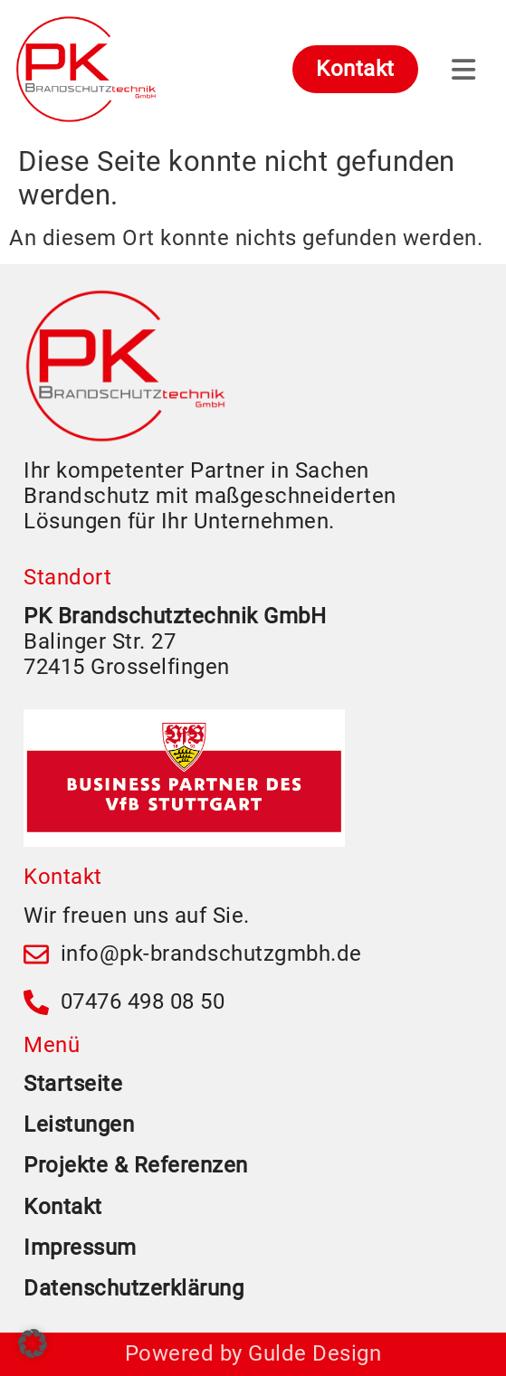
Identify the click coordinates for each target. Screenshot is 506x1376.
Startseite (73, 1083)
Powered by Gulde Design (253, 1353)
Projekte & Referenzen (136, 1165)
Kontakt (63, 1206)
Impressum (80, 1247)
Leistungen (79, 1124)
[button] (32, 1343)
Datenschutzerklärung (133, 1288)
